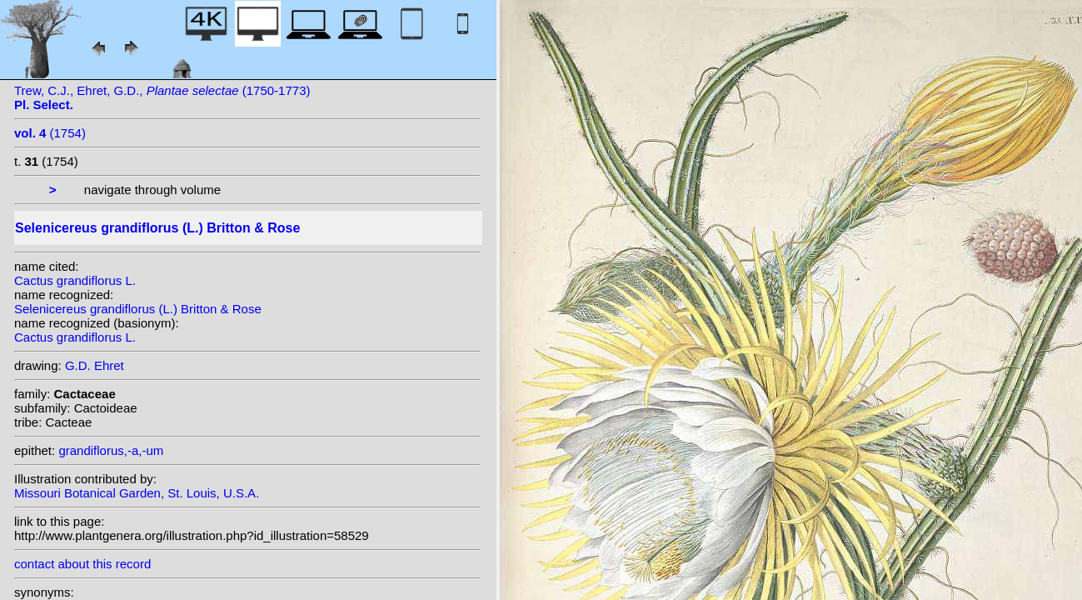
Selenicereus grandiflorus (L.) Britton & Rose (138, 309)
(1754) (50, 133)
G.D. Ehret (94, 365)
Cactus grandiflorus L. (75, 280)
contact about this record (82, 564)
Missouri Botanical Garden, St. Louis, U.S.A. (136, 493)
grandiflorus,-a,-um (110, 450)
